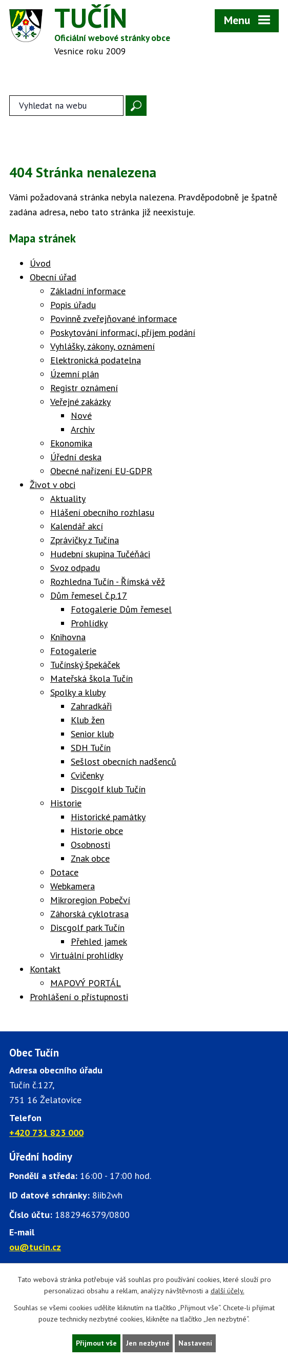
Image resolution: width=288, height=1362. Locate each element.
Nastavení (196, 1343)
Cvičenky (87, 776)
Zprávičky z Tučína (84, 541)
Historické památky (108, 818)
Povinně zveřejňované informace (113, 320)
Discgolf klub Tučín (108, 790)
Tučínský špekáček (85, 666)
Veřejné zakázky (80, 403)
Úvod (40, 264)
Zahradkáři (91, 707)
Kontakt (45, 970)
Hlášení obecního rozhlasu (102, 513)
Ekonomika (71, 444)
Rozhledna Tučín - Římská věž (107, 582)
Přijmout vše (95, 1343)
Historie (65, 804)
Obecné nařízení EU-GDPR (101, 472)
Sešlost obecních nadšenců (123, 762)
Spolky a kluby (78, 693)
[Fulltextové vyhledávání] (66, 106)
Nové (81, 416)
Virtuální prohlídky (86, 956)
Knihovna (68, 638)
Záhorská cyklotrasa (89, 915)
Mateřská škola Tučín (91, 679)
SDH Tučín (91, 749)
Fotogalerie (73, 652)
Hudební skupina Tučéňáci (100, 555)
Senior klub (92, 735)
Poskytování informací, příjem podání (122, 333)
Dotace (64, 873)
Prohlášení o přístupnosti (79, 998)
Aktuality (68, 499)
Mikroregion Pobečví (90, 901)
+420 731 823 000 (46, 1134)
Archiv (83, 430)
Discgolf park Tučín (87, 928)
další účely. (227, 1290)
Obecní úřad (53, 278)
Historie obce (97, 832)
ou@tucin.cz (35, 1248)
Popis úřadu (73, 306)
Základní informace (88, 292)
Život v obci (52, 486)
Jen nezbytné (148, 1343)
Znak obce (90, 859)
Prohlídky (89, 624)
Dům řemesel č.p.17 (88, 596)
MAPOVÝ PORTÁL (85, 984)
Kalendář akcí (76, 527)
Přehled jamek (99, 942)
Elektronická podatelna (95, 361)
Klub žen (88, 721)
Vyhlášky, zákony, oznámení (102, 347)
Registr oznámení (84, 389)
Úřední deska (75, 458)
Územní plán (74, 375)
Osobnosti (90, 845)
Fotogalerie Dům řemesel (121, 610)
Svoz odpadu (75, 569)
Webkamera (72, 887)
